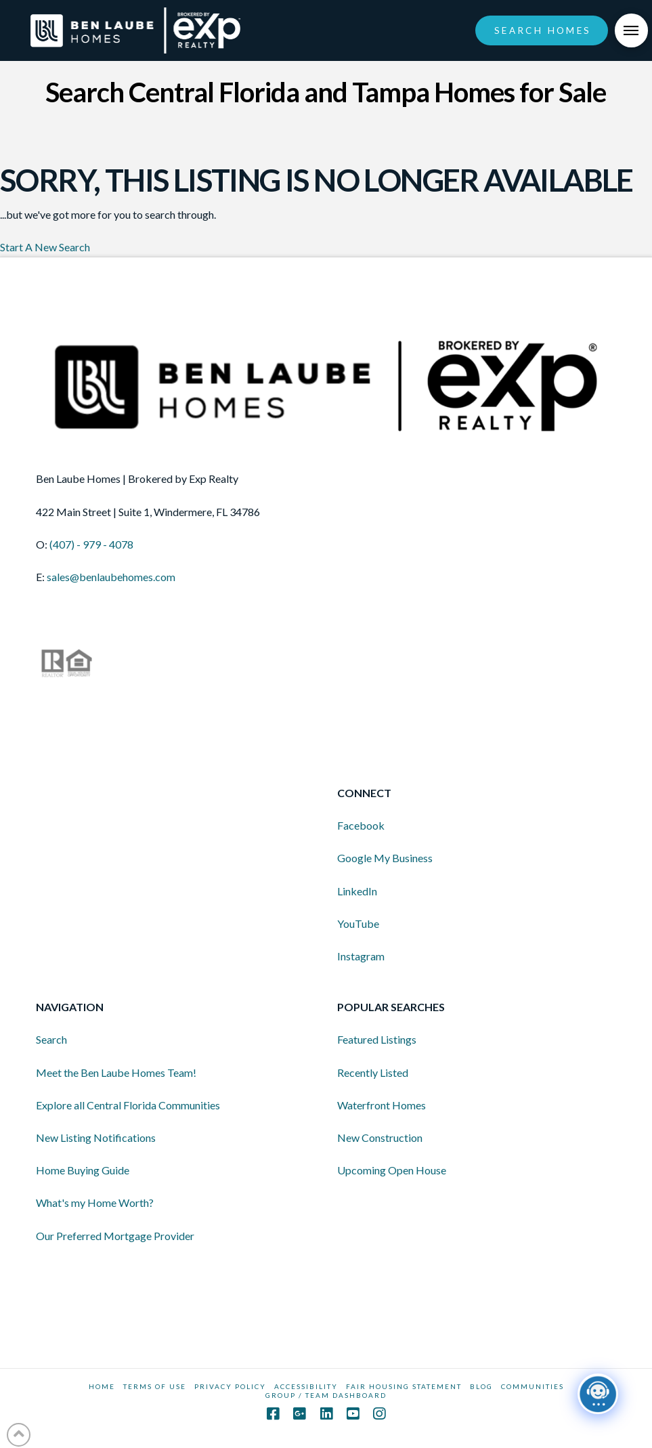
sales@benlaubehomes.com (111, 576)
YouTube (358, 923)
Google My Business (385, 857)
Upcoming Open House (391, 1170)
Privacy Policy (230, 1386)
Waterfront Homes (381, 1105)
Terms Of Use (154, 1386)
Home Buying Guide (82, 1170)
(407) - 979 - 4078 (91, 544)
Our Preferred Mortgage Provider (115, 1235)
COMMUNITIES (532, 1386)
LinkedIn (357, 891)
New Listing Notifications (96, 1137)
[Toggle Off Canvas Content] (632, 30)
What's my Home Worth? (95, 1202)
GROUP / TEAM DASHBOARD (326, 1395)
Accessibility (306, 1386)
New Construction (379, 1137)
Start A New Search (45, 246)
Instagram (361, 956)
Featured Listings (376, 1039)
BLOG (481, 1386)
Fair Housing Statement (404, 1386)
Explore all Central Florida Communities (128, 1105)
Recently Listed (372, 1072)
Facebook (361, 825)
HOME (102, 1386)
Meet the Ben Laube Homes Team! (116, 1072)
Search (51, 1039)
